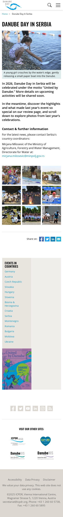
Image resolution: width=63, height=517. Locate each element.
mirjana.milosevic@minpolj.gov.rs (23, 156)
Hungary (9, 292)
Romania (10, 326)
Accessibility (15, 479)
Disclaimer (49, 479)
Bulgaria (9, 331)
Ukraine (9, 341)
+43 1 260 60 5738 (48, 501)
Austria (9, 276)
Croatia (9, 310)
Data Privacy (32, 479)
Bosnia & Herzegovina (12, 304)
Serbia (8, 316)
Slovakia (9, 286)
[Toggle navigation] (58, 5)
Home (5, 13)
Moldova (9, 336)
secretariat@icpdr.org (15, 501)
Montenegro (11, 321)
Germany (10, 271)
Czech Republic (13, 281)
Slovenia (9, 297)
